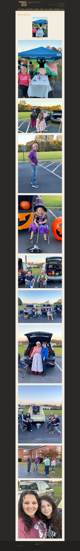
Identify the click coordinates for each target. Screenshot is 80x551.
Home (19, 8)
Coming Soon (36, 8)
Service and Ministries (29, 8)
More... (62, 8)
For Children (51, 8)
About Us (22, 8)
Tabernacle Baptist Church (22, 3)
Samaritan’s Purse (57, 8)
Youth (46, 8)
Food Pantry (42, 8)
